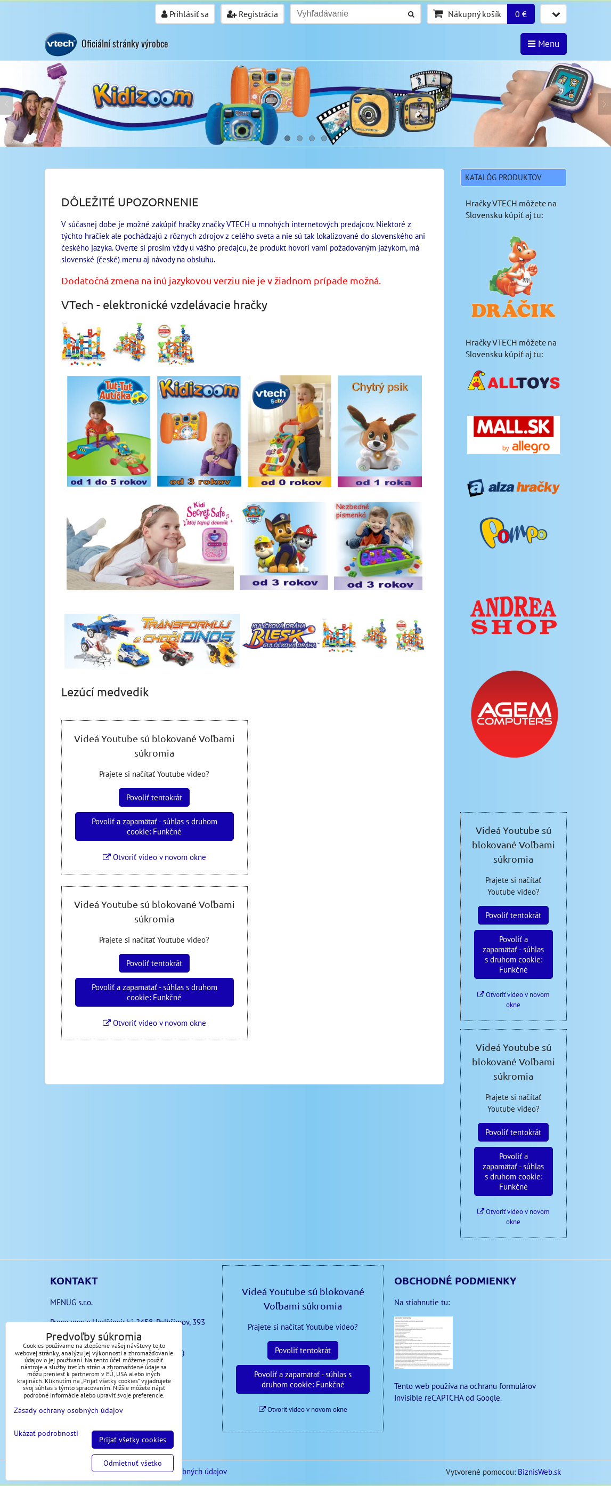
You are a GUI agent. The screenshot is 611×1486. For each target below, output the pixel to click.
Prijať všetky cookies (132, 1439)
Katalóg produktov (503, 177)
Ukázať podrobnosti (46, 1433)
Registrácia (252, 14)
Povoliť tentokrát (154, 797)
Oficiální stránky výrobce (125, 43)
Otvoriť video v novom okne (154, 857)
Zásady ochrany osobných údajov (68, 1410)
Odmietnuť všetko (132, 1463)
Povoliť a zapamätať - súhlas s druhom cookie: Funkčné (154, 826)
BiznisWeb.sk (539, 1472)
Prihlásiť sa (185, 14)
